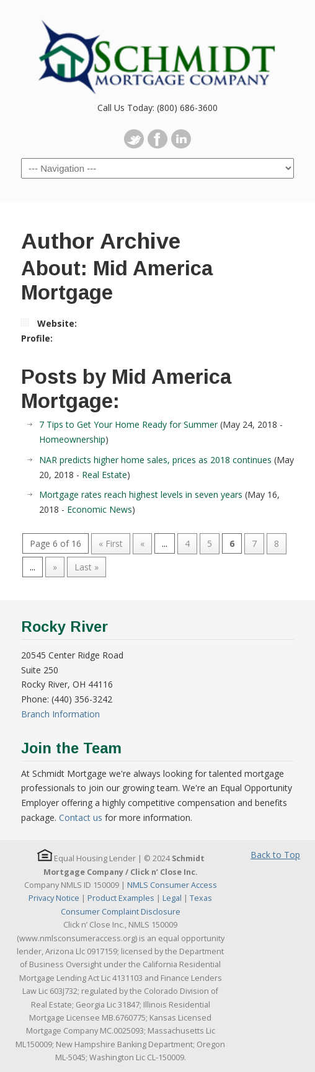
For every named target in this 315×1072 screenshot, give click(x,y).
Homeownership (72, 439)
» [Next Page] (55, 567)
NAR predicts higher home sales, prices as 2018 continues (155, 460)
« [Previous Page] (142, 543)
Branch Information (60, 714)
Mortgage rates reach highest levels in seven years (140, 494)
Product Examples (120, 898)
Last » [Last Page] (86, 567)
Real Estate (104, 475)
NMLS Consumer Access (172, 885)
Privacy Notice (54, 898)
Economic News (99, 509)
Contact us (80, 817)
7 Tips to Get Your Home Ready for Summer (128, 424)
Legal (172, 898)
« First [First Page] (111, 543)
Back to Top (275, 855)
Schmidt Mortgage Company (157, 50)
